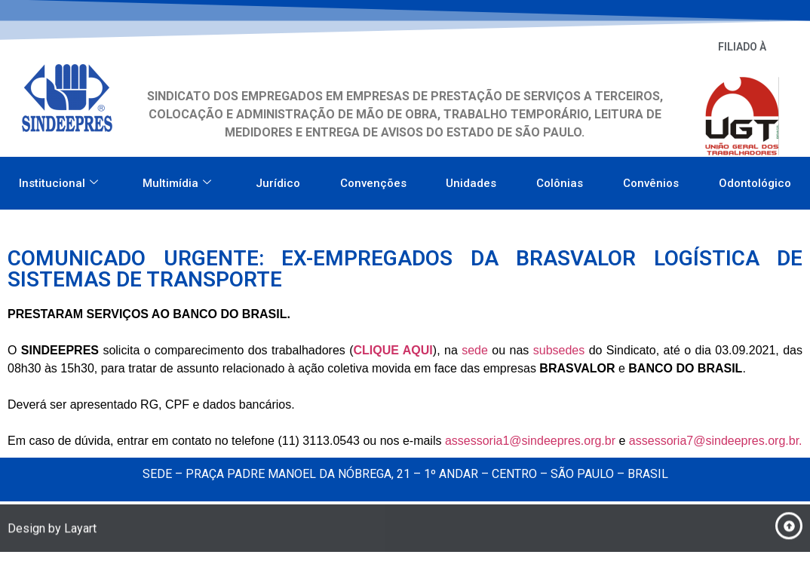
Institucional (58, 178)
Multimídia (177, 178)
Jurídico (278, 178)
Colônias (559, 178)
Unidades (471, 178)
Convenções (373, 178)
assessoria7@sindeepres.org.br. (715, 440)
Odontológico (755, 178)
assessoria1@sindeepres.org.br (530, 440)
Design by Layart (52, 531)
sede (475, 350)
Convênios (651, 178)
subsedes (559, 350)
